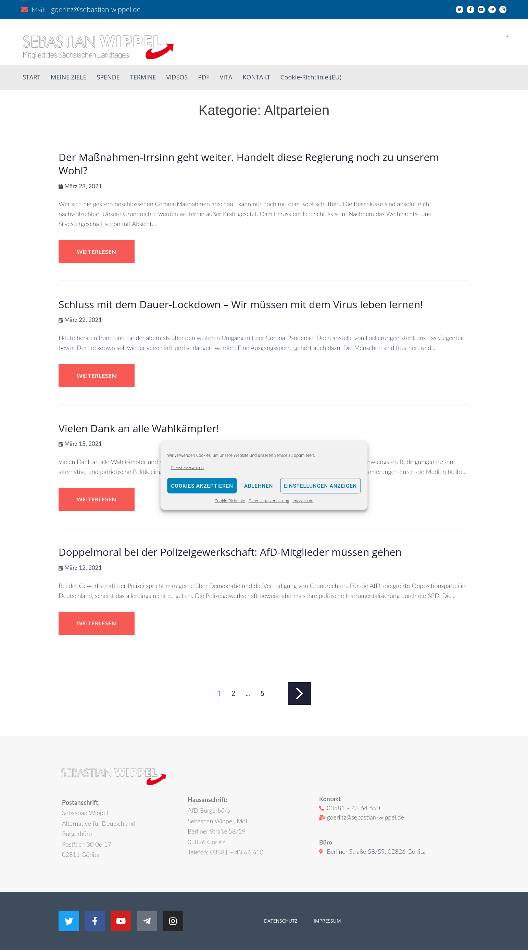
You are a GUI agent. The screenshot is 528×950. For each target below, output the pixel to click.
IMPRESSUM (326, 920)
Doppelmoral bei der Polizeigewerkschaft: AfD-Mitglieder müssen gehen (230, 552)
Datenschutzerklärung (269, 501)
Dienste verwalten (187, 468)
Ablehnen (258, 486)
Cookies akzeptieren (202, 486)
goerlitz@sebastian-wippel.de (96, 9)
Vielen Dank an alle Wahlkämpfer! (139, 428)
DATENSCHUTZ (281, 920)
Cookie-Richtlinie (230, 501)
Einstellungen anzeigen (320, 486)
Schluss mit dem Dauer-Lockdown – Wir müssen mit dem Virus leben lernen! (241, 304)
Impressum (302, 501)
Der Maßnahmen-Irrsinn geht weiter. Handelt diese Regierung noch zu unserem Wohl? (249, 163)
